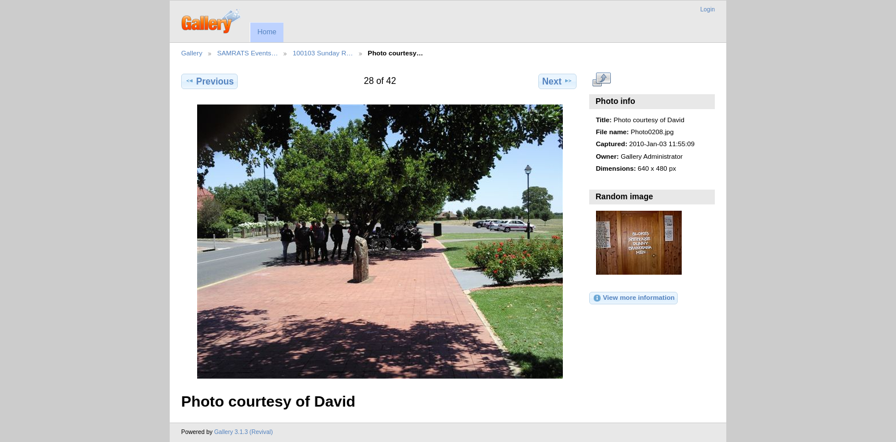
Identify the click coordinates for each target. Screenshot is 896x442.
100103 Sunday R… (323, 53)
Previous (209, 81)
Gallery (191, 53)
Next (557, 81)
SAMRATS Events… (247, 53)
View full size (602, 80)
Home (266, 32)
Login (708, 9)
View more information (634, 298)
